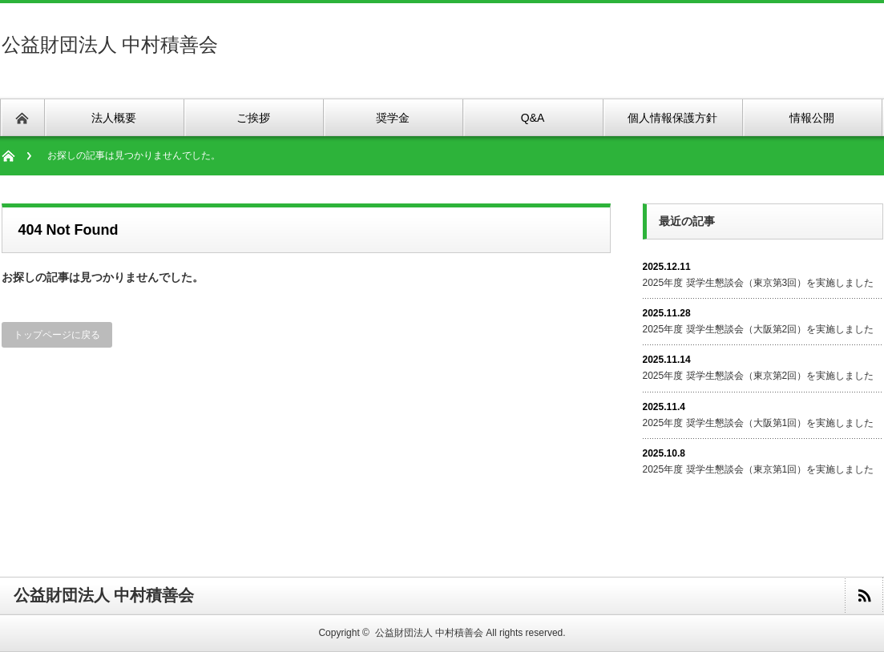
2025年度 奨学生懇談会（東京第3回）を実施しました (758, 282)
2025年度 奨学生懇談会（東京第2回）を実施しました (758, 375)
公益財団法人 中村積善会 (110, 44)
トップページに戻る (57, 334)
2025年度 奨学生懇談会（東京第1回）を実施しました (758, 469)
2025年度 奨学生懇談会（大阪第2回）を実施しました (758, 329)
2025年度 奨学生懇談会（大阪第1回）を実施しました (758, 423)
